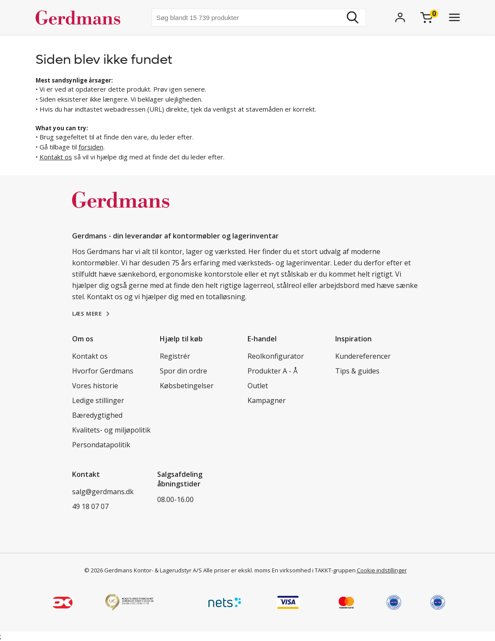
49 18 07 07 (90, 506)
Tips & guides (357, 371)
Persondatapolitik (101, 444)
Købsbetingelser (187, 385)
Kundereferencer (363, 356)
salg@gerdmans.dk (103, 491)
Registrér (175, 356)
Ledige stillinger (98, 400)
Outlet (258, 385)
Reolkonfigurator (276, 356)
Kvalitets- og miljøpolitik (111, 430)
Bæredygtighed (97, 415)
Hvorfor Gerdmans (102, 371)
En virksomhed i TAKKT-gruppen (314, 570)
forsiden (91, 146)
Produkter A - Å (272, 371)
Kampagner (267, 400)
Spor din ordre (183, 371)
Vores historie (95, 385)
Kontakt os (56, 156)
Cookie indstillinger (382, 570)
